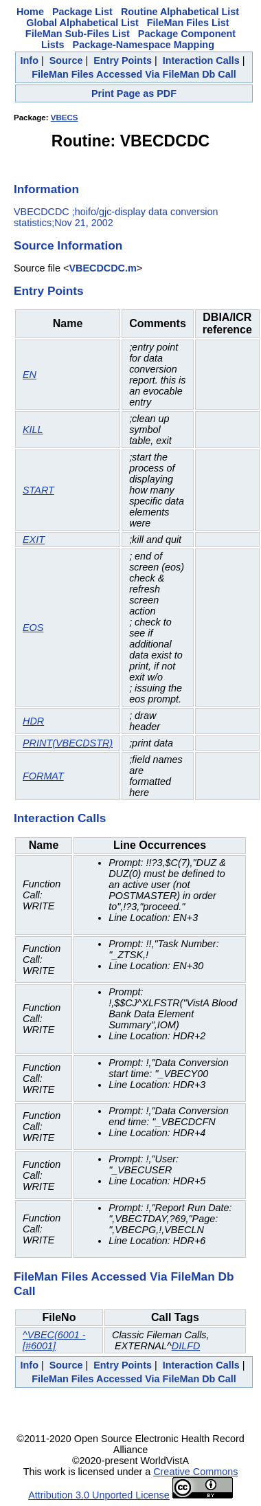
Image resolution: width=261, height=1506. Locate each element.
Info (29, 60)
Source (66, 60)
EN (29, 374)
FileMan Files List (188, 22)
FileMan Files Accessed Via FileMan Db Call (134, 74)
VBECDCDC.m (102, 268)
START (38, 490)
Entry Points (122, 60)
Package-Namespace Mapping (143, 44)
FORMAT (43, 776)
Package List (82, 11)
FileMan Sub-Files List (77, 33)
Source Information (68, 245)
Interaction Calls (201, 60)
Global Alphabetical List (82, 22)
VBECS (64, 117)
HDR (33, 721)
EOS (33, 627)
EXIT (34, 539)
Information (46, 189)
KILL (33, 429)
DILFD (186, 1345)
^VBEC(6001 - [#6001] (54, 1340)
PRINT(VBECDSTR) (68, 743)
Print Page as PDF (134, 93)
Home (30, 11)
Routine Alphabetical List (180, 11)
